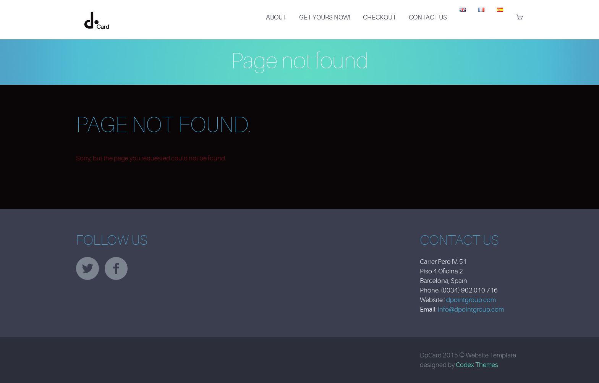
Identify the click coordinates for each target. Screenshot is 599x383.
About (276, 17)
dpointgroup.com (471, 300)
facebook (116, 268)
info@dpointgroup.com (471, 309)
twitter (87, 268)
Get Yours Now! (324, 17)
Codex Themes (477, 364)
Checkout (379, 17)
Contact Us (428, 17)
